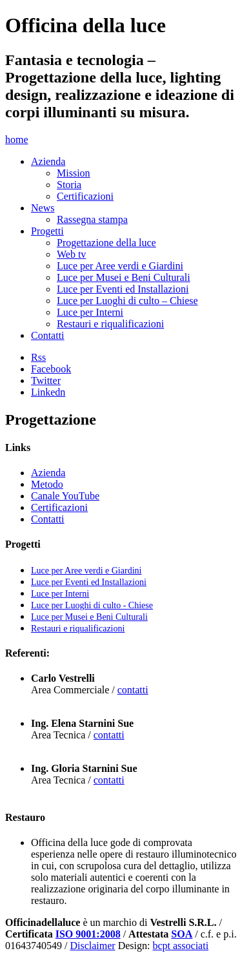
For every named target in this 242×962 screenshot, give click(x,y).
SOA (181, 933)
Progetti (47, 231)
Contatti (48, 335)
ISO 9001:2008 (88, 933)
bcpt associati (180, 945)
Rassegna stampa (92, 219)
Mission (73, 173)
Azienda (48, 161)
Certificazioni (85, 196)
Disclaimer (92, 945)
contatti (132, 689)
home (16, 139)
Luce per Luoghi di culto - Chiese (92, 605)
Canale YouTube (65, 495)
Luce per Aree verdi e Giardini (120, 265)
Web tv (71, 254)
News (42, 207)
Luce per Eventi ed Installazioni (122, 289)
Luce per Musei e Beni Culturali (123, 277)
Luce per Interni (90, 312)
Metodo (47, 484)
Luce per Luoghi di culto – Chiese (127, 300)
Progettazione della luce (106, 242)
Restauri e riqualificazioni (110, 323)
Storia (69, 184)
